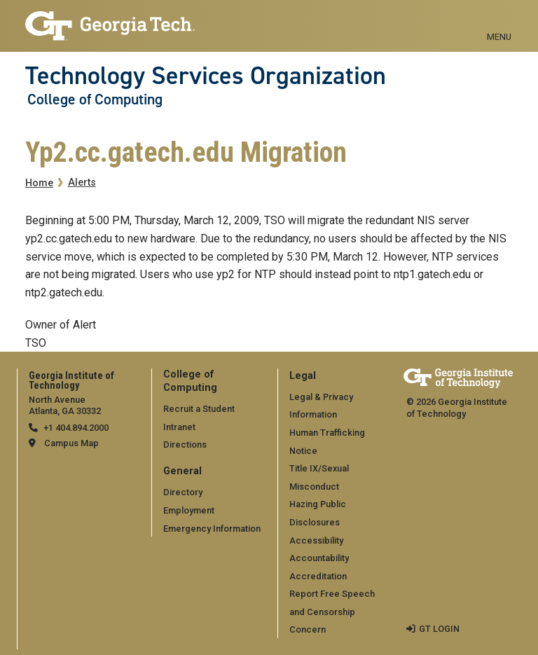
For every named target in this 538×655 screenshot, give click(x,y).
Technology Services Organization (205, 75)
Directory (182, 492)
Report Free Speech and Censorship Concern (332, 611)
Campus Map (71, 443)
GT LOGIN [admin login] (439, 628)
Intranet (179, 427)
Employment (188, 510)
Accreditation (318, 576)
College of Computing (95, 99)
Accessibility (316, 540)
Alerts (82, 182)
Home (39, 183)
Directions (185, 444)
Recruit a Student (199, 409)
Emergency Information (212, 528)
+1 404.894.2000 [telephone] (76, 427)
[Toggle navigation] (499, 21)
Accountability (319, 558)
